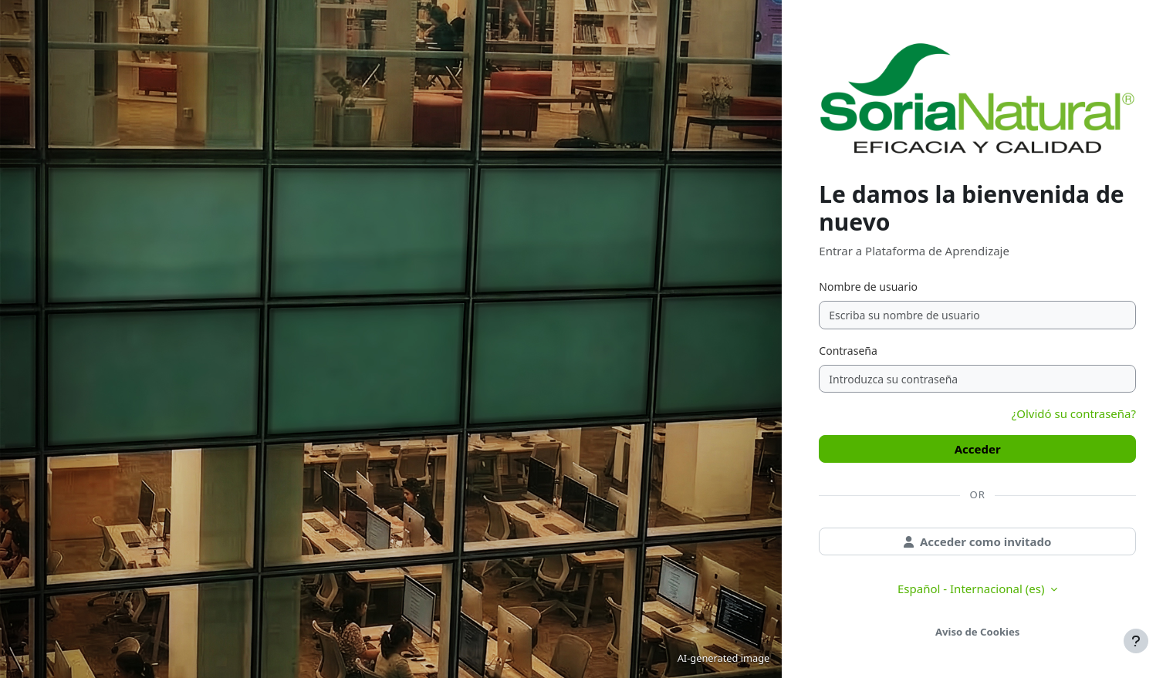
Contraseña (848, 350)
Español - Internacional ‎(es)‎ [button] (972, 588)
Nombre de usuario (868, 286)
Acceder (978, 449)
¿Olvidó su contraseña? (1074, 413)
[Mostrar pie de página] (1136, 641)
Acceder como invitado (978, 541)
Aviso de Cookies (977, 632)
